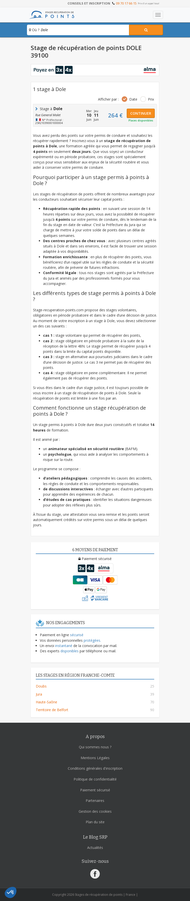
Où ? (34, 29)
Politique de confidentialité (95, 779)
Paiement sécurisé (95, 790)
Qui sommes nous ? (95, 747)
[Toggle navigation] (158, 15)
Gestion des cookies (95, 811)
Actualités (95, 847)
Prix (151, 99)
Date (133, 99)
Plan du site (95, 822)
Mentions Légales (95, 757)
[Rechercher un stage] (146, 30)
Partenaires (95, 800)
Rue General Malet (47, 115)
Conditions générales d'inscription (95, 768)
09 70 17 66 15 (126, 3)
